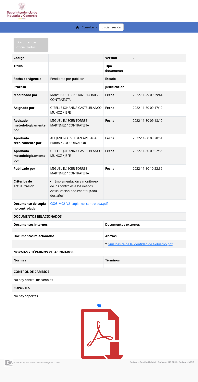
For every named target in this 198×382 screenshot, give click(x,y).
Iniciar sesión (111, 27)
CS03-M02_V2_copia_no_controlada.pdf (79, 203)
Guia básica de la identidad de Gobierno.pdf (140, 244)
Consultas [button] (88, 27)
